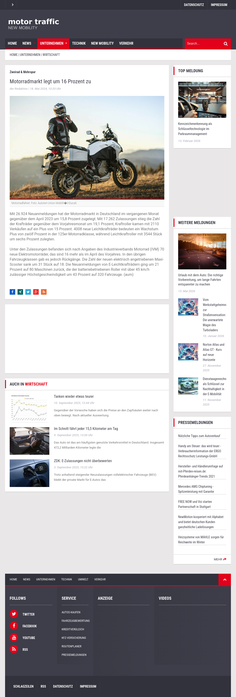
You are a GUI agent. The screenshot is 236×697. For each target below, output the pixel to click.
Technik (79, 43)
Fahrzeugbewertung (76, 620)
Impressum (219, 5)
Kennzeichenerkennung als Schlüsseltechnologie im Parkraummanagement (195, 129)
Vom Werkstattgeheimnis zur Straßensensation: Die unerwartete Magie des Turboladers (215, 315)
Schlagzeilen (23, 686)
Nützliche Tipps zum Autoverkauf (199, 436)
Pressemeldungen (74, 655)
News (26, 43)
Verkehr (126, 43)
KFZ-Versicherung (74, 637)
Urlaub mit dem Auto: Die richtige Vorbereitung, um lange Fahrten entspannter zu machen (200, 279)
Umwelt (83, 579)
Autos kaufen (71, 612)
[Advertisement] (87, 339)
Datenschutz (194, 5)
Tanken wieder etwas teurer (74, 396)
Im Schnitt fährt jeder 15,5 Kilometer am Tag (86, 428)
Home (12, 43)
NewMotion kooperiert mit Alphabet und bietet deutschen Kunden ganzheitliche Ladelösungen (201, 522)
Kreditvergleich (73, 629)
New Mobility (102, 43)
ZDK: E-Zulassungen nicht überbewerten (83, 461)
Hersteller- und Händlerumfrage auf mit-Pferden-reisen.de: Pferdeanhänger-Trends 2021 (200, 471)
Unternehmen (51, 43)
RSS (43, 686)
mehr (218, 559)
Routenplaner (71, 646)
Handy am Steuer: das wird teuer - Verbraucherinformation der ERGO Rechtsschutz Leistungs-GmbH (199, 451)
